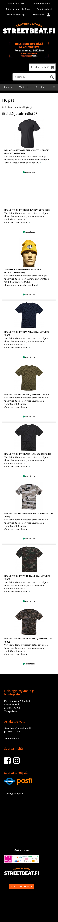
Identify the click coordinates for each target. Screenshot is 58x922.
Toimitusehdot (44, 9)
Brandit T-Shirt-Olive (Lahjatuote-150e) (27, 394)
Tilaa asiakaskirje (16, 14)
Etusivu (8, 87)
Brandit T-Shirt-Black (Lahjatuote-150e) (27, 454)
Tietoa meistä (13, 794)
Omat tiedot (41, 14)
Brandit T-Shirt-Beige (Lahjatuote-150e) (27, 210)
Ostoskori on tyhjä (42, 67)
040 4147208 (13, 708)
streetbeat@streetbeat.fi (17, 728)
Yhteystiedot (11, 711)
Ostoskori (40, 87)
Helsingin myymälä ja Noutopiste (19, 692)
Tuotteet (23, 87)
